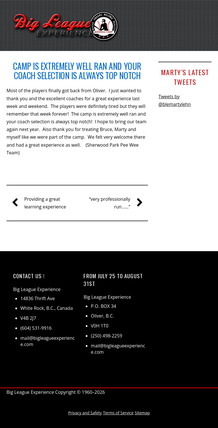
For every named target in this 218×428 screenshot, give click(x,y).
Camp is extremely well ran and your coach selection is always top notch (77, 71)
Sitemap (142, 412)
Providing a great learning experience (41, 202)
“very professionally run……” (113, 202)
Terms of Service (118, 412)
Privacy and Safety (85, 412)
